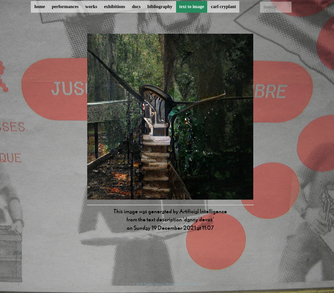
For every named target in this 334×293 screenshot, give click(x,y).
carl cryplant (223, 6)
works (91, 6)
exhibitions (114, 6)
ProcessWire (193, 284)
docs (136, 6)
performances (65, 6)
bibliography (159, 6)
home (39, 6)
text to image (191, 6)
